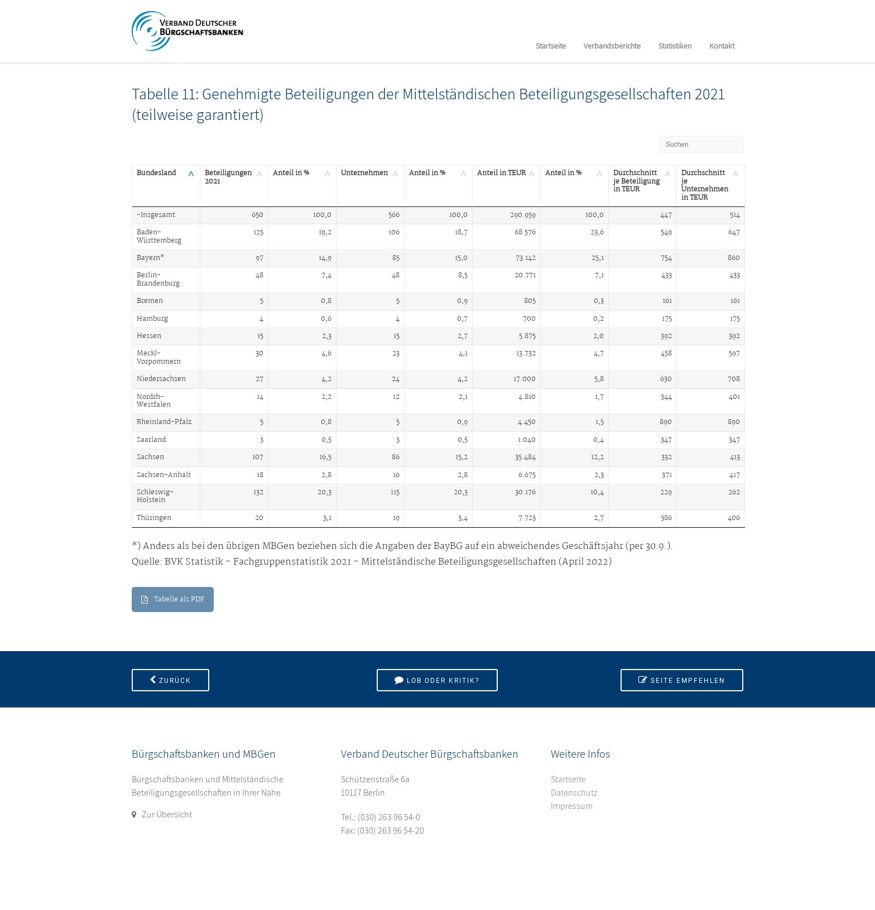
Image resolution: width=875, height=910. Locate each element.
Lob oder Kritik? (437, 680)
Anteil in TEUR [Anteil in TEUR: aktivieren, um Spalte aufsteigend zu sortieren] (501, 173)
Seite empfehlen (681, 680)
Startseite (551, 46)
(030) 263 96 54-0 (389, 817)
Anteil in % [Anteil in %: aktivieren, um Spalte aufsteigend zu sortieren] (291, 173)
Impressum (572, 806)
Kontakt (721, 46)
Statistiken (674, 46)
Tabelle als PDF (172, 599)
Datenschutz (574, 792)
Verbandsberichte (612, 46)
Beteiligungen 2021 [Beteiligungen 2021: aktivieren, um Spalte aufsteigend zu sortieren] (228, 177)
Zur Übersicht (167, 814)
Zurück (170, 680)
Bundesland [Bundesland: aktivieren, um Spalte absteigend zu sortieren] (156, 173)
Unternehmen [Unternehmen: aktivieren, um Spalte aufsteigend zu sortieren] (364, 173)
